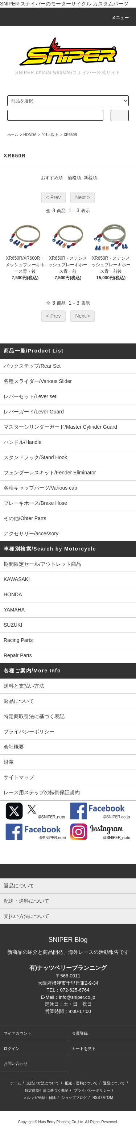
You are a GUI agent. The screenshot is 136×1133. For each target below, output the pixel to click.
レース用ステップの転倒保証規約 (42, 792)
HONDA (29, 135)
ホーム (12, 135)
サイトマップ (19, 777)
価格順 (74, 177)
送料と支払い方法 (24, 686)
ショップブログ (74, 1098)
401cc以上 (50, 135)
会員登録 (80, 1033)
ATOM (108, 1098)
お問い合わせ (16, 1063)
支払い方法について (42, 1083)
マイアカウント (18, 1033)
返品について (19, 701)
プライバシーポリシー (29, 731)
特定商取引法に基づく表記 (34, 716)
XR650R (70, 135)
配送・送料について (81, 1083)
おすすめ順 (52, 177)
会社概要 (14, 747)
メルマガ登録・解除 (39, 1098)
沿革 (9, 762)
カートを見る (84, 1048)
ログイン (12, 1048)
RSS (96, 1098)
